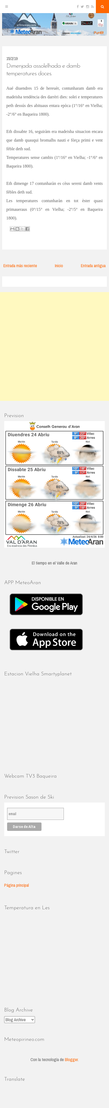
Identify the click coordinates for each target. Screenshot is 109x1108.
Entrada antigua (93, 265)
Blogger (71, 1059)
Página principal (16, 885)
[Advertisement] (54, 346)
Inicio (59, 265)
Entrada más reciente (20, 265)
